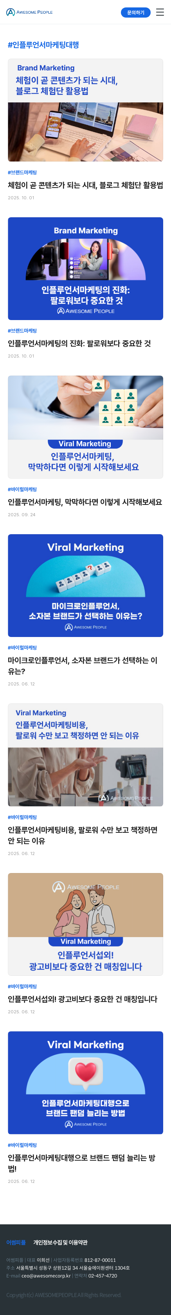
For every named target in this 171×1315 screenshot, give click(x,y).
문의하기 (135, 12)
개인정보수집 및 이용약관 (60, 1242)
